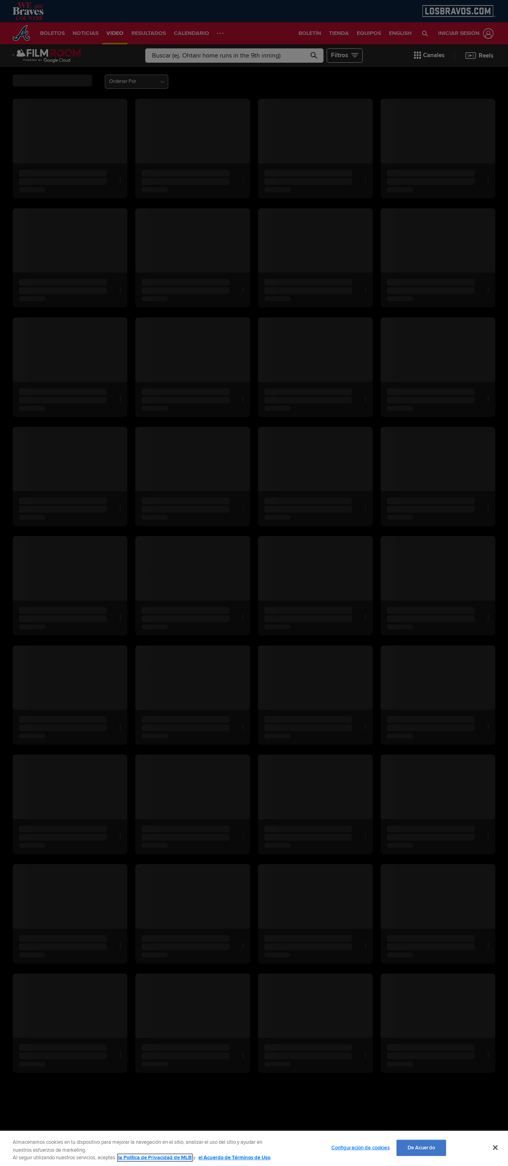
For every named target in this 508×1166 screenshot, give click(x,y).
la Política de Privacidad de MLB (155, 1157)
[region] (254, 1148)
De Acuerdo (421, 1147)
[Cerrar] (495, 1147)
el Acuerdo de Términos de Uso (234, 1157)
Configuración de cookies (360, 1147)
